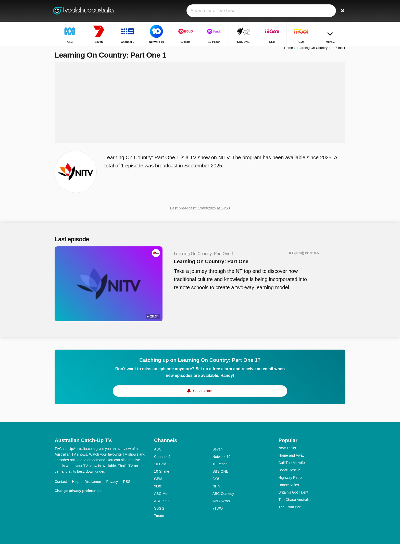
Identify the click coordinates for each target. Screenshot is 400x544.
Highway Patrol (291, 472)
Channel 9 (162, 451)
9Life (158, 481)
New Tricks (287, 442)
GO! (215, 473)
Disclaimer (92, 476)
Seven (217, 444)
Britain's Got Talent (293, 487)
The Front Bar (290, 501)
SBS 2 (159, 503)
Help (75, 476)
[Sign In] (322, 11)
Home (288, 50)
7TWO (217, 503)
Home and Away (292, 450)
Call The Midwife (292, 457)
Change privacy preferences (79, 485)
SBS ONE (220, 466)
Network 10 (221, 451)
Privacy (112, 476)
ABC (157, 444)
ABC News (221, 495)
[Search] (340, 11)
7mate (159, 510)
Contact (61, 476)
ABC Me (160, 488)
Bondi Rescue (290, 464)
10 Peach (220, 458)
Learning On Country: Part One (201, 264)
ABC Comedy (223, 488)
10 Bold (160, 458)
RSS (126, 476)
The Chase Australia (295, 494)
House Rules (289, 479)
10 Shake (161, 466)
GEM (158, 473)
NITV (216, 481)
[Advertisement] (200, 105)
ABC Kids (161, 495)
